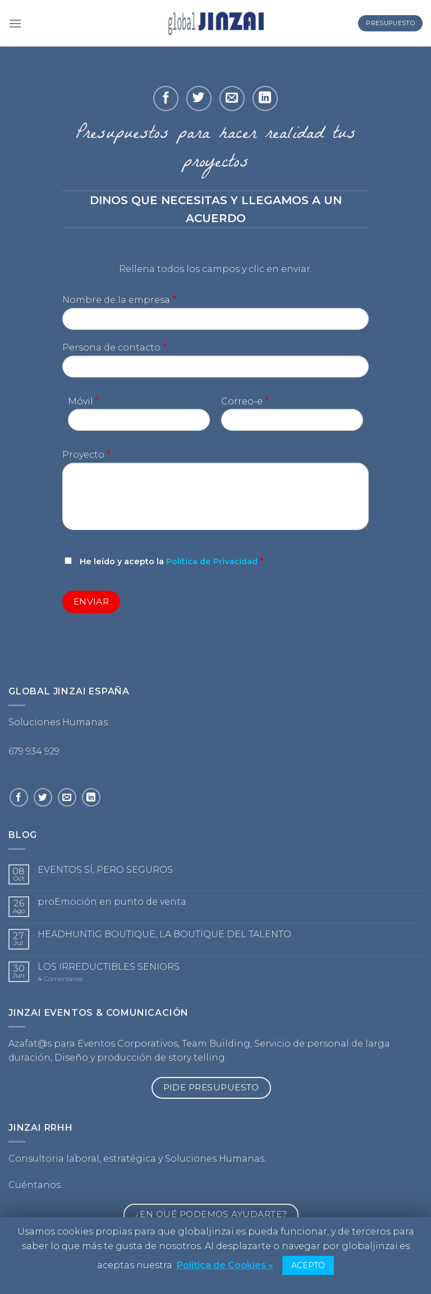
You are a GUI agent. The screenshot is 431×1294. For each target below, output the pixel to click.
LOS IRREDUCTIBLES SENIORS (109, 966)
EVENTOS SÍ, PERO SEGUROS (105, 869)
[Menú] (15, 23)
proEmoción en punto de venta (112, 901)
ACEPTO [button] (308, 1265)
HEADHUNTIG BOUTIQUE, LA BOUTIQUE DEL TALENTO (164, 934)
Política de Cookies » (225, 1265)
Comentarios (60, 979)
